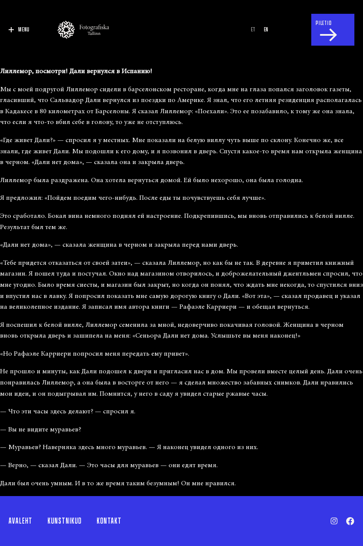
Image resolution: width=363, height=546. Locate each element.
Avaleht (20, 521)
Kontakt (109, 521)
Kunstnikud (64, 521)
